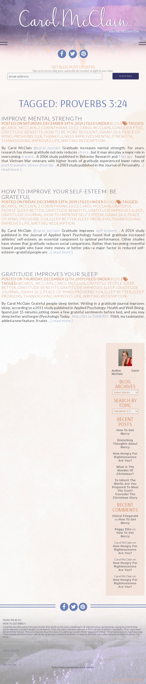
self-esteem (106, 230)
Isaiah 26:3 (110, 132)
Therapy (125, 156)
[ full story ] (18, 637)
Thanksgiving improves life (30, 141)
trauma (28, 156)
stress (83, 152)
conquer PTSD (127, 128)
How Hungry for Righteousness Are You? (125, 457)
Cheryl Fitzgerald (125, 516)
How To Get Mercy (125, 432)
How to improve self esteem (74, 215)
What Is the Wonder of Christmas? (125, 470)
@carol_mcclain (18, 128)
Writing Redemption (83, 141)
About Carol (49, 43)
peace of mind (58, 292)
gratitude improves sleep (115, 210)
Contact (115, 43)
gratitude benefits (22, 132)
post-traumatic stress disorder (27, 165)
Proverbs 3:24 (28, 136)
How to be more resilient (71, 132)
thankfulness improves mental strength (87, 136)
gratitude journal (21, 215)
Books (69, 43)
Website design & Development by (119, 682)
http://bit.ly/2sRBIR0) (90, 316)
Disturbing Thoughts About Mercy (125, 444)
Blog (99, 43)
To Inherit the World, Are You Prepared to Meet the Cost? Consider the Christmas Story (125, 489)
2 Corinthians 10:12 (58, 128)
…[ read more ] (60, 252)
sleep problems (94, 219)
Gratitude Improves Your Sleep (49, 274)
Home (28, 43)
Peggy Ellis (123, 529)
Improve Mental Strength (41, 118)
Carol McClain (95, 128)
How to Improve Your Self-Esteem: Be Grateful (59, 194)
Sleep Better (63, 219)
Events (85, 43)
